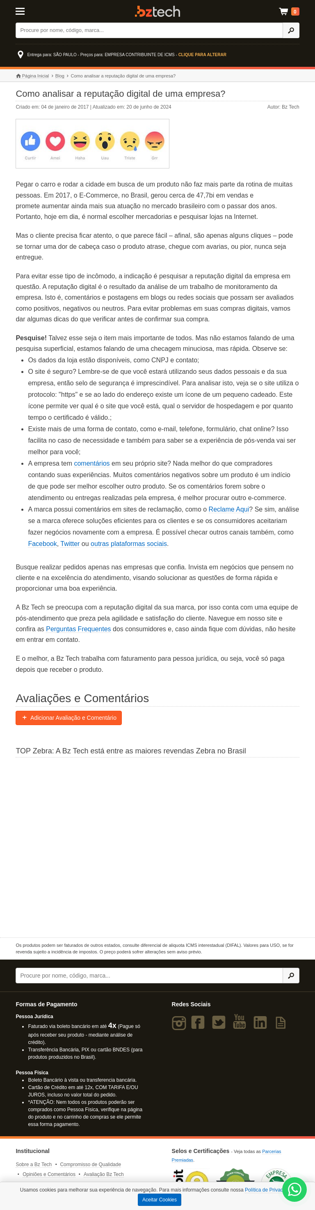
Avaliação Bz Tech (104, 1174)
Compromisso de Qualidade (90, 1164)
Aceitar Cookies (159, 1200)
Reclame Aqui (229, 509)
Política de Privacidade (270, 1190)
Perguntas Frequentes (78, 628)
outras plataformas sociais (129, 543)
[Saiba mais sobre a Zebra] (157, 846)
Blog (59, 75)
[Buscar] (149, 30)
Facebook (42, 543)
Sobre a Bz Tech (34, 1164)
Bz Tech (157, 11)
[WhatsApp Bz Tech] (294, 1190)
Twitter (70, 543)
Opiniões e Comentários (49, 1174)
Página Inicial (32, 76)
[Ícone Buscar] (291, 30)
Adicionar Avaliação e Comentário (68, 717)
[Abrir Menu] (35, 11)
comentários (92, 463)
